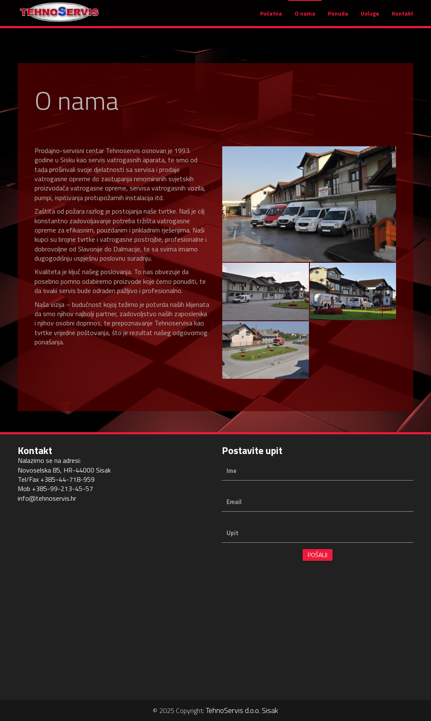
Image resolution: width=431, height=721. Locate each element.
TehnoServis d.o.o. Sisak (242, 710)
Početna (271, 17)
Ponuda (338, 17)
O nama (305, 17)
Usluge (370, 17)
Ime (231, 471)
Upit (232, 533)
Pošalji (317, 554)
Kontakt (402, 17)
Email (234, 502)
